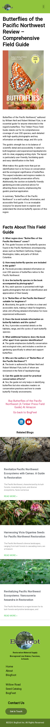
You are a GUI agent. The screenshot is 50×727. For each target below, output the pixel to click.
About (9, 670)
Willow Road (13, 684)
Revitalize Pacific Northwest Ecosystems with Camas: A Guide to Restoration (24, 473)
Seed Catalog (13, 688)
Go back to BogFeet (25, 412)
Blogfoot (11, 675)
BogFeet (11, 693)
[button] (43, 7)
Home (9, 666)
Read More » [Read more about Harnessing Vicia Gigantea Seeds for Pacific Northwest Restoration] (10, 555)
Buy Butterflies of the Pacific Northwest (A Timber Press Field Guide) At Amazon (25, 404)
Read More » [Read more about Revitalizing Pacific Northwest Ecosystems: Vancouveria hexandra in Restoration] (10, 615)
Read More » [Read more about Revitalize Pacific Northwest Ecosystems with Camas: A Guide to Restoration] (10, 496)
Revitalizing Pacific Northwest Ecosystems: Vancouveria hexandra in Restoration (22, 595)
